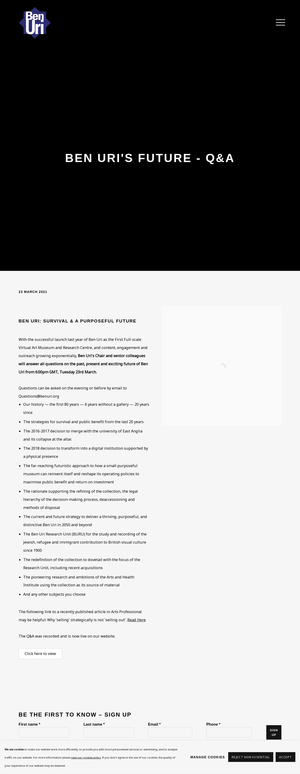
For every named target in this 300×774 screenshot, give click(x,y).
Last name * (94, 724)
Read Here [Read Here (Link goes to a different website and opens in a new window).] (136, 619)
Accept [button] (285, 757)
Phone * (213, 724)
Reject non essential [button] (251, 757)
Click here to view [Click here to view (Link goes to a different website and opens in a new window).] (40, 653)
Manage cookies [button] (207, 757)
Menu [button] (277, 22)
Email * (154, 724)
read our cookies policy (86, 757)
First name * (29, 724)
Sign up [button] (274, 733)
